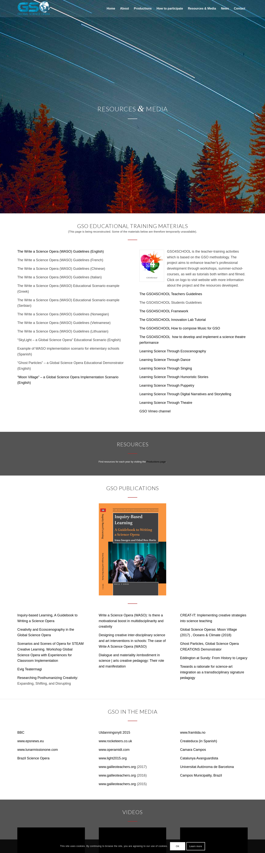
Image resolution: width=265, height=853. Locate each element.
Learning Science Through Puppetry (166, 385)
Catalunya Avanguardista (199, 758)
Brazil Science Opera (33, 758)
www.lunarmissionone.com (37, 750)
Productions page (156, 461)
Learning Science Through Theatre (165, 403)
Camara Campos (193, 750)
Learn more (195, 846)
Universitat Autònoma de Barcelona (207, 767)
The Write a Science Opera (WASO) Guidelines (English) (60, 251)
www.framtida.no (192, 732)
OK (178, 846)
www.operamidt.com (114, 750)
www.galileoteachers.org (117, 767)
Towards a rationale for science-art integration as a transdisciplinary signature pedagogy (212, 672)
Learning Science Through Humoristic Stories (173, 377)
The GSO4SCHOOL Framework (163, 311)
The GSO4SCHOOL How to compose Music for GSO (179, 328)
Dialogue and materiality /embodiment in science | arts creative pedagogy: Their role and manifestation (131, 660)
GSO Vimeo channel (155, 411)
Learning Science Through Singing (165, 368)
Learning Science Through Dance (164, 360)
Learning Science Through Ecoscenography (172, 351)
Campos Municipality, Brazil (201, 775)
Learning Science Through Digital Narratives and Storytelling (185, 394)
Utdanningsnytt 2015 (114, 732)
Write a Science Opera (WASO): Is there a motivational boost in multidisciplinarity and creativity (131, 620)
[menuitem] (110, 8)
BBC (20, 732)
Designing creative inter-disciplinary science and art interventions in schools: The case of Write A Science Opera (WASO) (132, 640)
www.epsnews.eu (30, 741)
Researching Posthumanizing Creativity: (47, 678)
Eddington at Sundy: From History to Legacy (213, 658)
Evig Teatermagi (29, 669)
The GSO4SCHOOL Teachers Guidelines (170, 294)
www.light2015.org (113, 758)
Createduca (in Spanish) (198, 741)
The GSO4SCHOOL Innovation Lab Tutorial (172, 320)
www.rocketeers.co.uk (115, 741)
